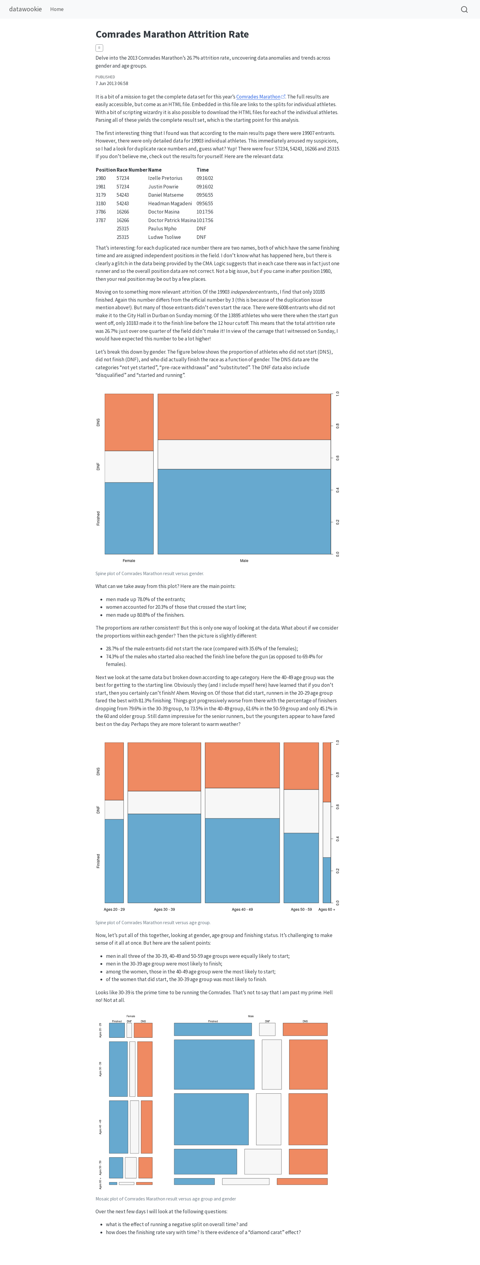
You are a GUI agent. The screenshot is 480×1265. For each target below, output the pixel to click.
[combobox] (465, 9)
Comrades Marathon (258, 96)
